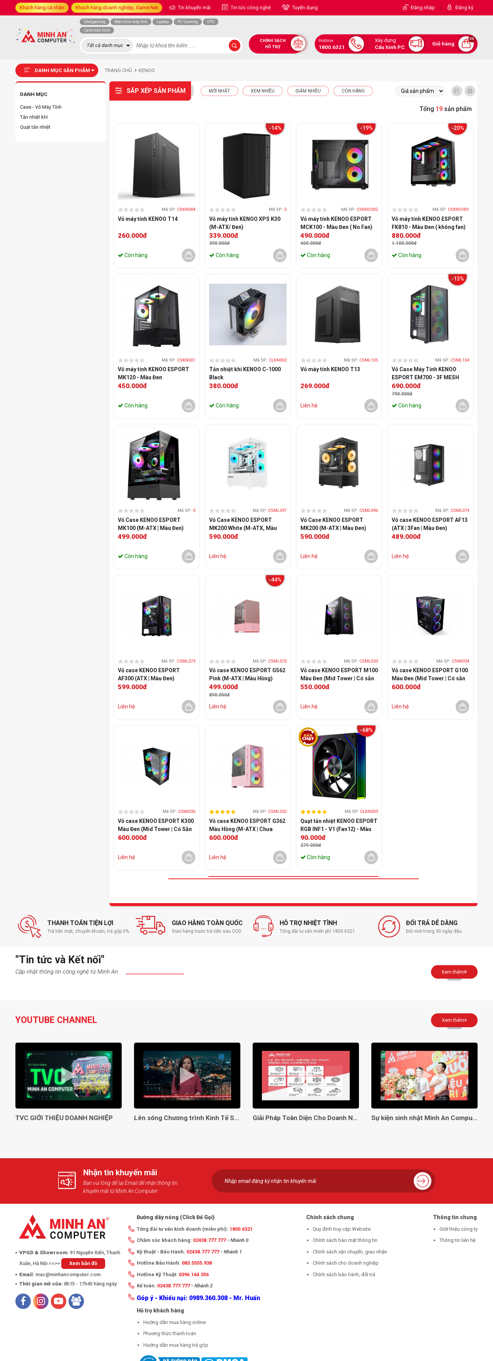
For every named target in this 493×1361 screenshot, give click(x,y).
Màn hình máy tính (131, 22)
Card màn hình (97, 30)
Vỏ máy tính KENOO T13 (330, 369)
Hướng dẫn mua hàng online (174, 1322)
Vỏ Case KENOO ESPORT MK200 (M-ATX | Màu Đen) (333, 524)
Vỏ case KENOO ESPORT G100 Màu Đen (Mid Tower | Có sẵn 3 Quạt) (430, 675)
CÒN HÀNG (353, 91)
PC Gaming (188, 22)
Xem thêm (454, 972)
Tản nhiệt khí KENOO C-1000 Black (245, 373)
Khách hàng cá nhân (42, 7)
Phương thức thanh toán (169, 1333)
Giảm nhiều (308, 91)
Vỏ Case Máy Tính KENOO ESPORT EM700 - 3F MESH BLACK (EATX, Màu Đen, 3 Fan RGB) (429, 374)
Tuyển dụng (304, 7)
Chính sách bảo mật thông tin (345, 1240)
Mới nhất (219, 91)
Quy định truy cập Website (342, 1229)
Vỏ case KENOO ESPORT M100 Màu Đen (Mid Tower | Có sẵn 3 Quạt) (339, 675)
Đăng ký (464, 7)
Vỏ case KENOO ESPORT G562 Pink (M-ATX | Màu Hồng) (247, 674)
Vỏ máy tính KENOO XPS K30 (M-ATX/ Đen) (244, 223)
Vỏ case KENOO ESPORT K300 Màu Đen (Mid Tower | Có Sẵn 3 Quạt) (156, 825)
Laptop (162, 22)
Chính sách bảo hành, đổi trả (344, 1274)
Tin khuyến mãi (194, 7)
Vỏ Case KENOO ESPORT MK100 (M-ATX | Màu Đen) (151, 524)
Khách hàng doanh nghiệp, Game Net (116, 7)
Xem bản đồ (83, 1263)
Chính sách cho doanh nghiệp (346, 1263)
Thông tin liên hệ (457, 1240)
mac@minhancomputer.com (68, 1274)
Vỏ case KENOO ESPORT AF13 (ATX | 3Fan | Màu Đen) (430, 524)
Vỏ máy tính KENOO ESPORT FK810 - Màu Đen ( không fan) (429, 223)
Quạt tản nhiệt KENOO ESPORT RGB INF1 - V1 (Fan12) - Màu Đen (338, 825)
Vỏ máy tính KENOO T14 (148, 219)
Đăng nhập (423, 7)
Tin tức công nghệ (250, 7)
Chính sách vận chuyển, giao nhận (350, 1252)
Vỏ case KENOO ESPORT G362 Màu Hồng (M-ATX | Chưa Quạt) (247, 825)
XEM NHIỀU (263, 91)
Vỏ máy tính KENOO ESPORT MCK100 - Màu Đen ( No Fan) (336, 223)
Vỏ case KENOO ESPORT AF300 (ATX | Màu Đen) (149, 674)
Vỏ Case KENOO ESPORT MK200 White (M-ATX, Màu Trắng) (243, 524)
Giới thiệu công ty (458, 1229)
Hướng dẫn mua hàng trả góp (175, 1345)
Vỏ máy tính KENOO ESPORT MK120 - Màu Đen (153, 373)
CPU (211, 22)
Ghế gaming (95, 22)
